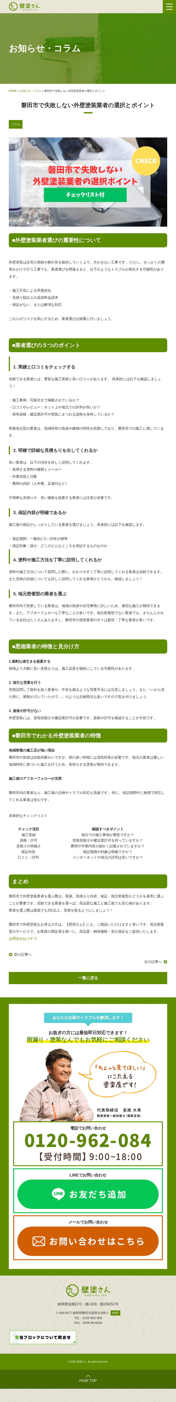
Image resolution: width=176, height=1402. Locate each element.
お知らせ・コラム (30, 90)
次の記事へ (153, 962)
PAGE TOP (88, 1379)
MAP (115, 1313)
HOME (13, 90)
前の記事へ (23, 954)
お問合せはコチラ (23, 938)
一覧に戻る (88, 978)
